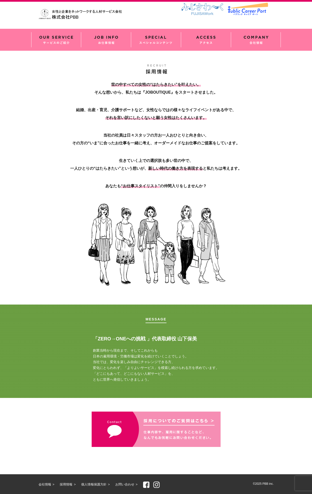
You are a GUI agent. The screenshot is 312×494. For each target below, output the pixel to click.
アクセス (206, 39)
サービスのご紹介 (56, 39)
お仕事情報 (106, 39)
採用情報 (66, 484)
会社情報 (256, 39)
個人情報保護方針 (94, 484)
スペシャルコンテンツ (156, 39)
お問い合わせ (124, 484)
